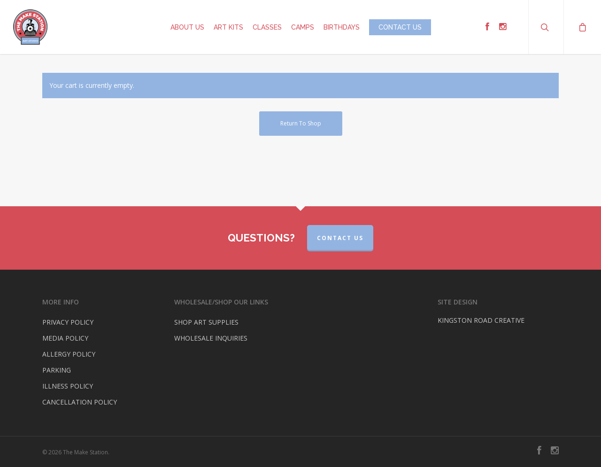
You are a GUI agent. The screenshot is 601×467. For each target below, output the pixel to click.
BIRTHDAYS (342, 27)
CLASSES (267, 27)
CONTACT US (400, 27)
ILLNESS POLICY (67, 385)
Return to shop (300, 123)
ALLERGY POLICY (68, 354)
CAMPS (302, 27)
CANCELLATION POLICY (79, 401)
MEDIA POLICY (65, 338)
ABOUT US (187, 27)
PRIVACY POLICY (67, 322)
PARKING (56, 370)
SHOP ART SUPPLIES (206, 322)
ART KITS (228, 27)
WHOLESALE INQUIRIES (210, 338)
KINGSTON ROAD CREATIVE (481, 320)
